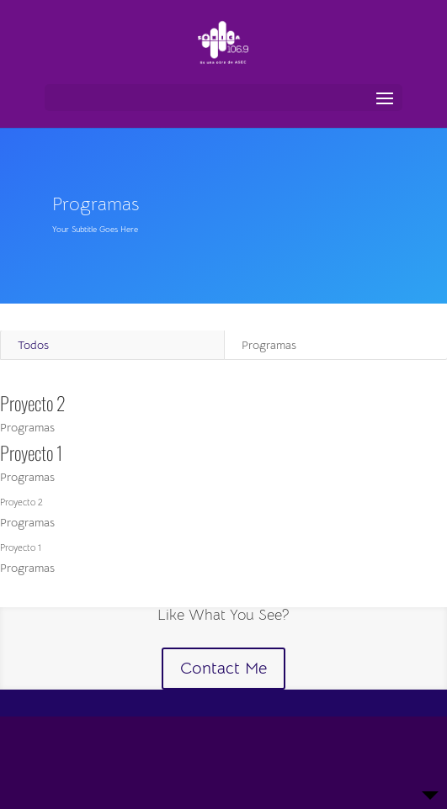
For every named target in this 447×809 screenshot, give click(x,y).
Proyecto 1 (31, 452)
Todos (33, 344)
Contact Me (223, 668)
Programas (27, 427)
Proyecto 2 (33, 402)
